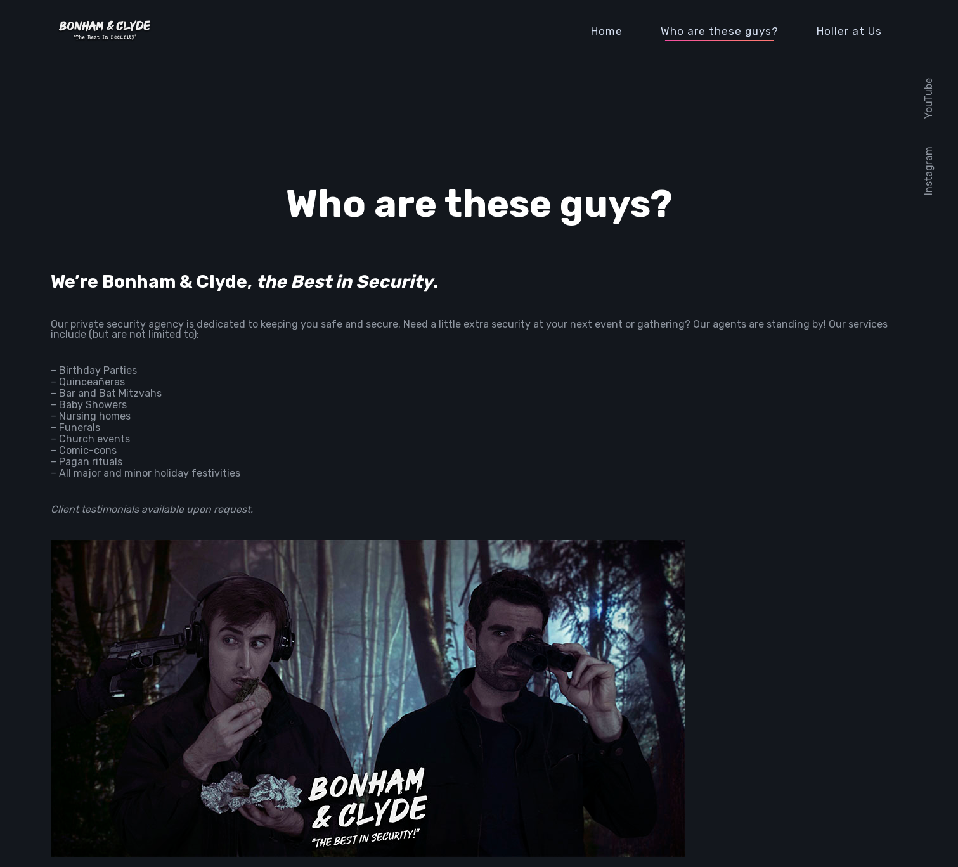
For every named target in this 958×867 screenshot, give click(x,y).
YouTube (928, 98)
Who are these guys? (720, 31)
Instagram (928, 170)
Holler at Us (849, 31)
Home (607, 31)
